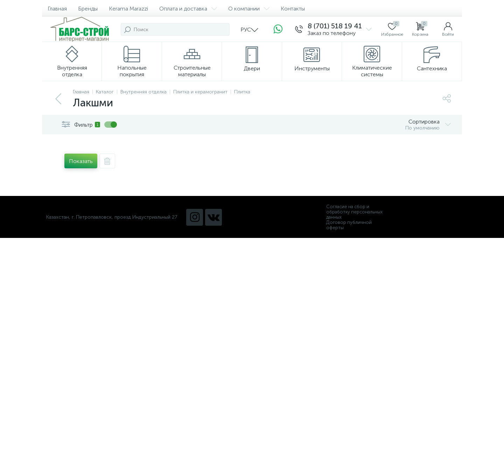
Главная (57, 8)
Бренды (88, 8)
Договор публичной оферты (349, 225)
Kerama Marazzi (128, 8)
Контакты (293, 8)
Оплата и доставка (188, 8)
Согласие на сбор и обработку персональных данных (354, 212)
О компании (249, 8)
